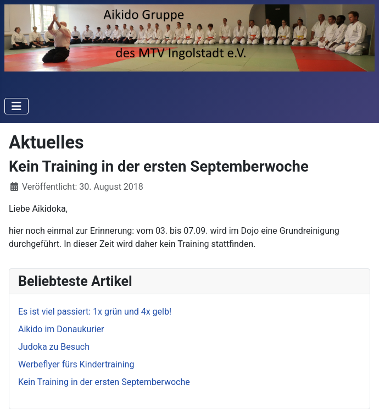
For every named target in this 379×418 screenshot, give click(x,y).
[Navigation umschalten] (16, 106)
